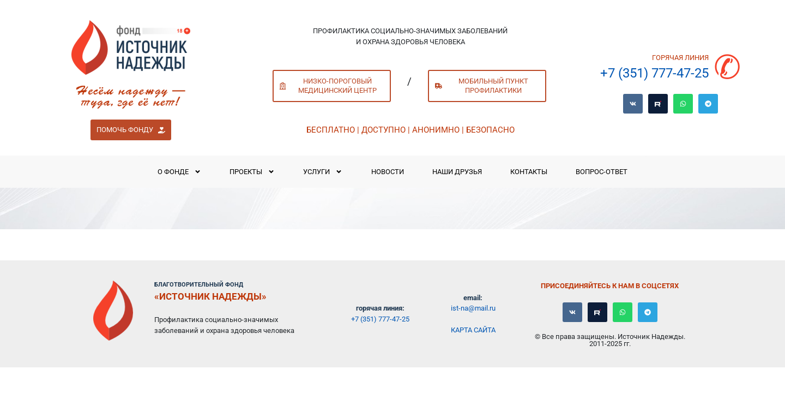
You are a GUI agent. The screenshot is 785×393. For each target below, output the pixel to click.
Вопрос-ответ (601, 172)
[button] (130, 130)
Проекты (252, 172)
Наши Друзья (457, 172)
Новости (387, 172)
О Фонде (179, 172)
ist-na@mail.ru (473, 308)
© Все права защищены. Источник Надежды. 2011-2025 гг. (610, 340)
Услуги (322, 172)
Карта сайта (473, 330)
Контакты (528, 172)
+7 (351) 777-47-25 (654, 73)
